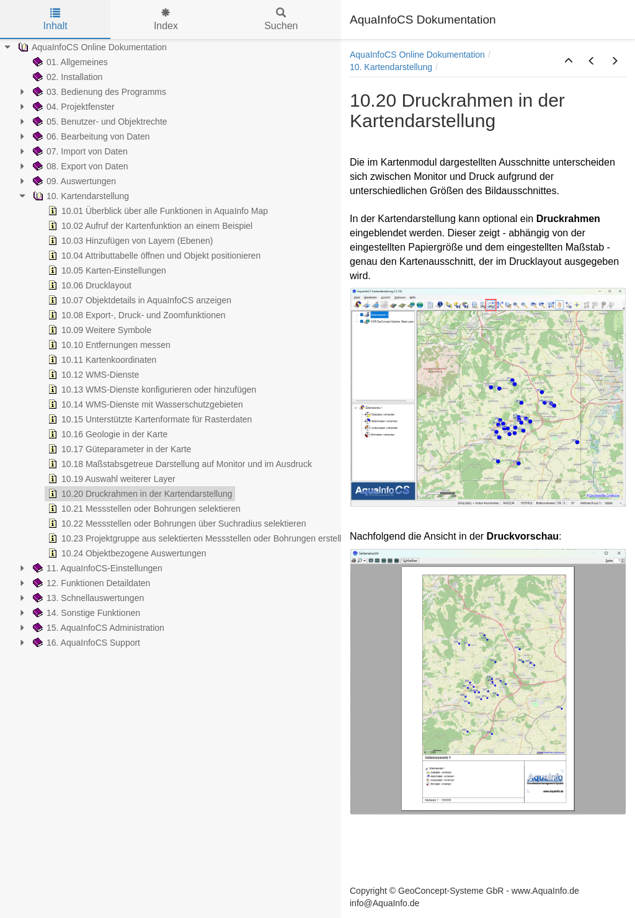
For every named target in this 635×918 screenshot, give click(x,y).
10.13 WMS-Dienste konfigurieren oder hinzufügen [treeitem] (150, 389)
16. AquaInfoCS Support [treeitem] (85, 642)
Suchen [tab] (281, 19)
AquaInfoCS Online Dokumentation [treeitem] (91, 47)
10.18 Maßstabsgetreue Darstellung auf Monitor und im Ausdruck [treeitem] (178, 464)
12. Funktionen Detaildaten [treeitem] (90, 583)
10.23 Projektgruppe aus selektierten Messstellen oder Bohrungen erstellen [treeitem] (198, 538)
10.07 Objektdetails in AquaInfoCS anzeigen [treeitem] (138, 300)
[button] (568, 61)
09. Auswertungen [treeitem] (73, 181)
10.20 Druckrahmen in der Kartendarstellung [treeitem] (139, 493)
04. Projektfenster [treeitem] (72, 106)
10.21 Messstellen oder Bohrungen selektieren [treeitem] (143, 508)
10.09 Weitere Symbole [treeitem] (98, 330)
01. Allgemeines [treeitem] (69, 62)
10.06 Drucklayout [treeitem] (88, 285)
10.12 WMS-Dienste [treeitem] (92, 374)
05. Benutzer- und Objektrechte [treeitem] (98, 121)
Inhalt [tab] (55, 19)
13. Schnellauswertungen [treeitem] (87, 597)
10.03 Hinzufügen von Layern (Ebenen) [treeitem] (129, 240)
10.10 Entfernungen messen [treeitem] (108, 344)
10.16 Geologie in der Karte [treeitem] (106, 434)
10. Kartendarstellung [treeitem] (79, 196)
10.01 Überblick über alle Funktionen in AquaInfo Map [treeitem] (156, 210)
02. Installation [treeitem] (66, 76)
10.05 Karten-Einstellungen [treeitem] (105, 270)
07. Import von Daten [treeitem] (79, 151)
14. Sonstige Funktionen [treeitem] (85, 612)
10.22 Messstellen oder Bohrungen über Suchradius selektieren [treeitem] (175, 523)
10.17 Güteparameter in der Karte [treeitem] (118, 449)
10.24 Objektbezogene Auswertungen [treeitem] (125, 553)
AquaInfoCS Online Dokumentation (417, 55)
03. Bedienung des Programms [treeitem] (98, 91)
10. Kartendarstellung (391, 67)
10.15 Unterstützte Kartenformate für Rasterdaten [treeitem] (148, 419)
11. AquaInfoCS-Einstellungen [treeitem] (96, 568)
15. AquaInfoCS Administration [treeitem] (97, 627)
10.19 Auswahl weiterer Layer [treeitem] (110, 478)
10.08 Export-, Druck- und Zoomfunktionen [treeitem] (135, 315)
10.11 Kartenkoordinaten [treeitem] (100, 359)
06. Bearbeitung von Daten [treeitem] (90, 136)
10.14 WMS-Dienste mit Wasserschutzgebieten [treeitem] (144, 404)
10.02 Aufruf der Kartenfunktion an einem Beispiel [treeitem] (148, 225)
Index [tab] (166, 19)
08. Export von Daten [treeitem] (79, 166)
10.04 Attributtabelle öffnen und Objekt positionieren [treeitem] (152, 255)
